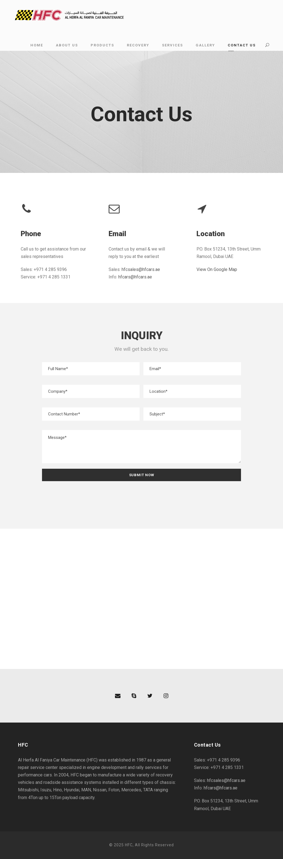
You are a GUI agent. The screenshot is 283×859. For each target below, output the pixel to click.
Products (102, 45)
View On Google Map (216, 269)
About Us (67, 45)
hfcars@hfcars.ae (135, 277)
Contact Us (242, 45)
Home (36, 45)
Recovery (138, 45)
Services (172, 45)
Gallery (205, 45)
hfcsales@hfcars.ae (141, 269)
